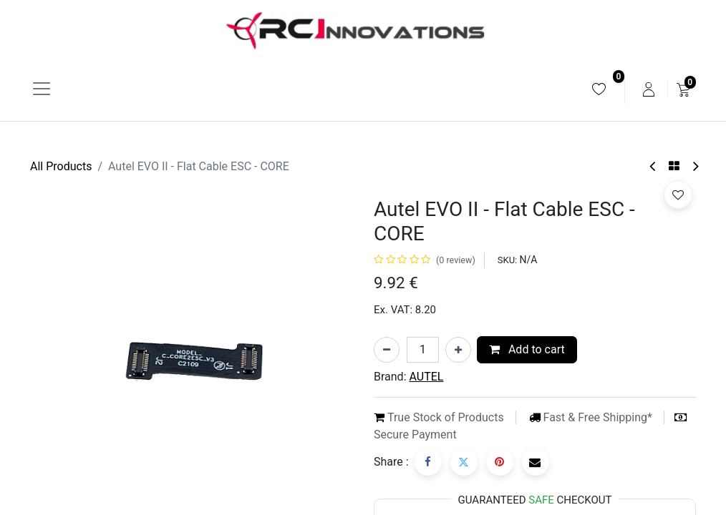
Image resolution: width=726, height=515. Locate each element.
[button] (678, 194)
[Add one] (458, 350)
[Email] (535, 462)
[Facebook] (428, 462)
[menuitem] (598, 89)
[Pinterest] (499, 462)
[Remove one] (387, 350)
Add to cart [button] (527, 349)
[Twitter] (464, 462)
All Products (61, 166)
